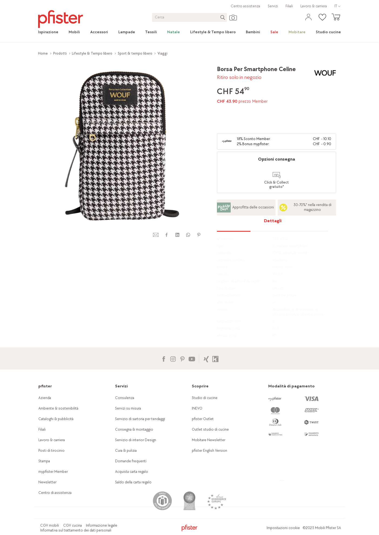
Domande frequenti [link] (130, 457)
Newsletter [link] (47, 478)
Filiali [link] (289, 6)
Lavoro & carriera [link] (313, 6)
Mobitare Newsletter (208, 436)
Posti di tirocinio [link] (51, 446)
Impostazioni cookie (283, 523)
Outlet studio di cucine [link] (210, 425)
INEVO (197, 404)
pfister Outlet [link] (203, 415)
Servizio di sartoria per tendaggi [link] (140, 415)
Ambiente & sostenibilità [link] (58, 404)
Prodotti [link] (60, 53)
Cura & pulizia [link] (126, 446)
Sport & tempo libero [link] (135, 53)
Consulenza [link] (124, 393)
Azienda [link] (44, 393)
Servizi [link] (273, 6)
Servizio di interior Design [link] (135, 436)
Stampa (44, 457)
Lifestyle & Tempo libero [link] (92, 53)
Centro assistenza (245, 6)
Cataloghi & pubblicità (55, 415)
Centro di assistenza (55, 488)
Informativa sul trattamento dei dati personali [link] (75, 526)
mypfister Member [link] (53, 467)
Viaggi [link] (162, 53)
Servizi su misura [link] (128, 404)
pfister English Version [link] (209, 446)
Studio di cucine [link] (204, 393)
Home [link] (43, 53)
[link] (50, 32)
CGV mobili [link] (49, 521)
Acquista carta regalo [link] (131, 467)
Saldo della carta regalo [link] (133, 478)
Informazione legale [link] (101, 521)
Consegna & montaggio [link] (134, 425)
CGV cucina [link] (72, 521)
